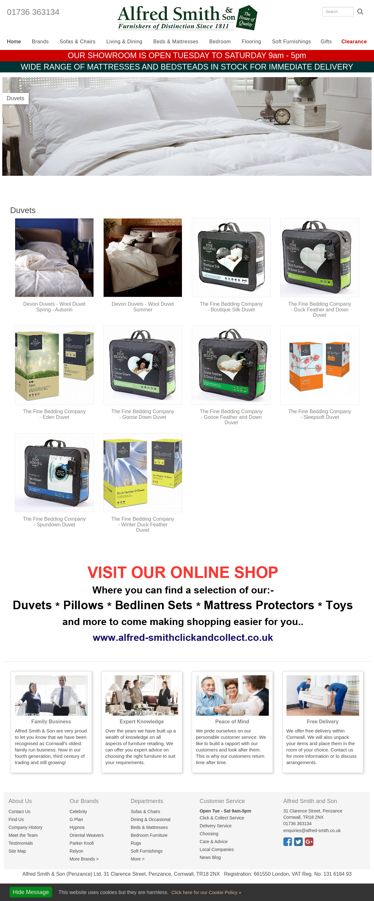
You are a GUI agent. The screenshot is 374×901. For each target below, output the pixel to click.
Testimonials (21, 843)
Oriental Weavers (86, 835)
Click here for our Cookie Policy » (205, 892)
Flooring (251, 41)
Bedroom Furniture (149, 835)
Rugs (136, 843)
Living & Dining (124, 41)
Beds (175, 41)
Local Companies (217, 849)
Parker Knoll (81, 843)
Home (14, 41)
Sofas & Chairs (78, 41)
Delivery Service (216, 825)
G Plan (76, 819)
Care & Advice (214, 841)
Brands (40, 41)
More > (138, 858)
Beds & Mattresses (149, 827)
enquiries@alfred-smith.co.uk (312, 830)
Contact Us (19, 811)
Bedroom (220, 41)
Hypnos (76, 827)
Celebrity (78, 811)
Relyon (76, 851)
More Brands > (84, 858)
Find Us (16, 819)
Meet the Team (23, 835)
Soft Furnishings (291, 41)
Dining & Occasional (151, 819)
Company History (25, 827)
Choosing (209, 833)
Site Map (17, 851)
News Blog (210, 857)
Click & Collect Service (222, 817)
